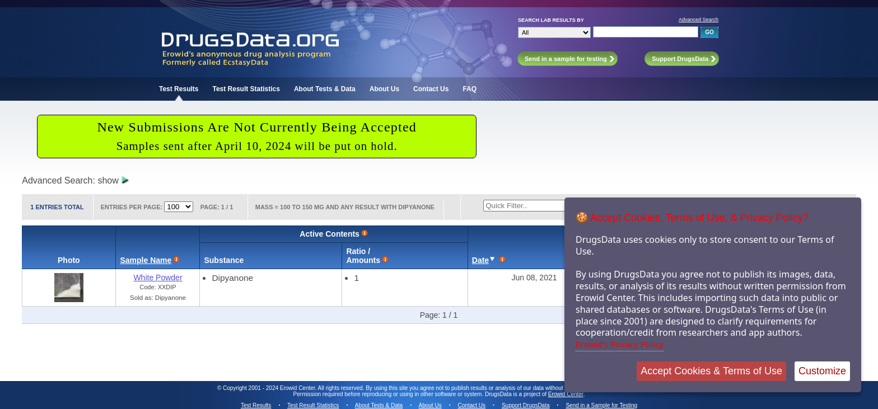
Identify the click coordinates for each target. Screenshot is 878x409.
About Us (384, 89)
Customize (822, 371)
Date (480, 260)
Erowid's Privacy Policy (620, 344)
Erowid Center (565, 394)
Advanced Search (698, 19)
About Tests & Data (325, 89)
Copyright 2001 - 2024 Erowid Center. (269, 388)
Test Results (178, 89)
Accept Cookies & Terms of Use (711, 371)
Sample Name (145, 260)
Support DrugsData (526, 405)
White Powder (157, 277)
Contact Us (431, 89)
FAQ (470, 89)
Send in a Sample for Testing (601, 405)
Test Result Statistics (245, 89)
